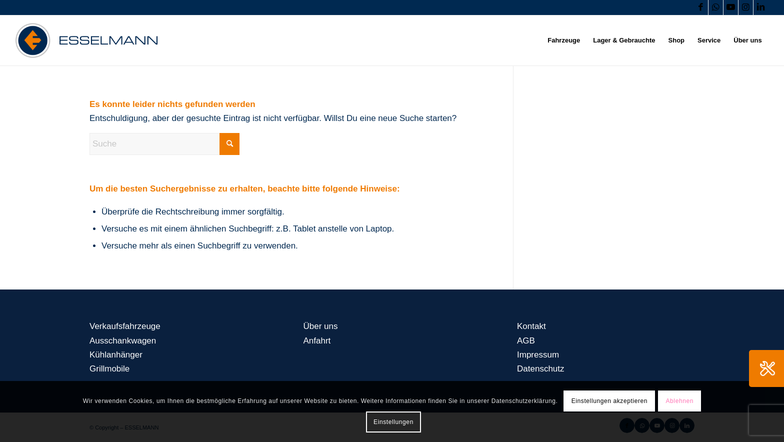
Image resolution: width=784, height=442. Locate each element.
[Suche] (165, 144)
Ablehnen (680, 401)
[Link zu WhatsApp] (715, 7)
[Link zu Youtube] (731, 7)
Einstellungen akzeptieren (610, 401)
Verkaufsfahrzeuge (125, 326)
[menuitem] (563, 41)
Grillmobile (110, 369)
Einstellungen (394, 422)
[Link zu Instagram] (745, 7)
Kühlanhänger (116, 355)
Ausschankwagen (123, 341)
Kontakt (531, 326)
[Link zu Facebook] (701, 7)
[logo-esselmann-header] (86, 41)
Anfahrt (317, 341)
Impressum (538, 355)
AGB (526, 341)
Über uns (321, 326)
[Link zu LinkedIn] (761, 7)
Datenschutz (540, 369)
